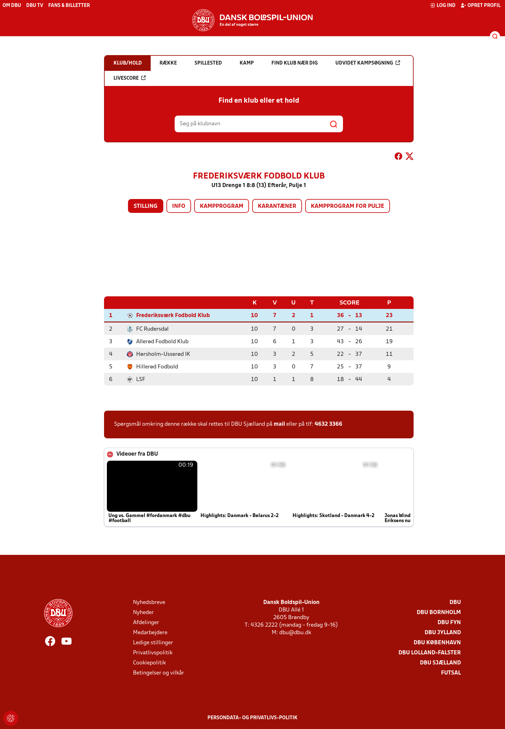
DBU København (437, 642)
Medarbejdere (150, 632)
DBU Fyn (449, 622)
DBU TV (34, 5)
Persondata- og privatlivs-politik (252, 717)
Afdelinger (146, 622)
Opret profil (481, 5)
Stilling (146, 206)
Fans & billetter (69, 5)
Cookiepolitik (149, 662)
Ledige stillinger (153, 642)
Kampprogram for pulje (347, 206)
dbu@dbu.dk (295, 632)
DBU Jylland (443, 632)
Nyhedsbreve (149, 602)
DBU (455, 602)
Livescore (129, 78)
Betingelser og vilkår (158, 672)
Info (178, 206)
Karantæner (277, 206)
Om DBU (12, 5)
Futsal (451, 672)
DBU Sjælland (440, 662)
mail (279, 424)
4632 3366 (328, 424)
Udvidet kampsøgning (367, 62)
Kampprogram (221, 206)
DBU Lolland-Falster (429, 652)
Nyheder (143, 612)
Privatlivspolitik (152, 652)
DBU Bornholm (439, 612)
